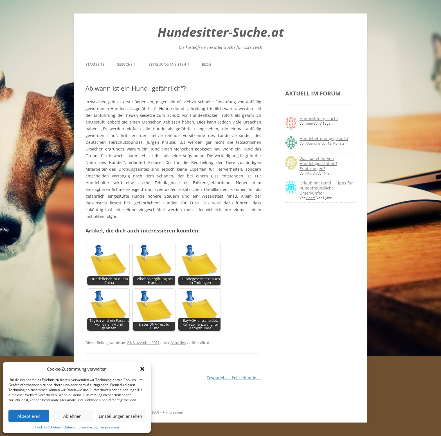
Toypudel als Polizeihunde (234, 377)
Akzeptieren (28, 416)
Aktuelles (178, 342)
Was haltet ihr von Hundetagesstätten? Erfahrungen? (318, 163)
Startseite (95, 64)
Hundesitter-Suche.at (221, 31)
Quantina (313, 143)
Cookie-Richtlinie (48, 427)
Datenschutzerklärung (81, 427)
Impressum (110, 427)
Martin (311, 173)
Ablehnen (72, 416)
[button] (142, 369)
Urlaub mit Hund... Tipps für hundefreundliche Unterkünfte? (326, 188)
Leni (309, 123)
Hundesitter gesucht (319, 118)
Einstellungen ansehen (120, 416)
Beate (311, 197)
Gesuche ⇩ (126, 64)
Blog (206, 64)
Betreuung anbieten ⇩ (169, 64)
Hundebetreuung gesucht (324, 138)
